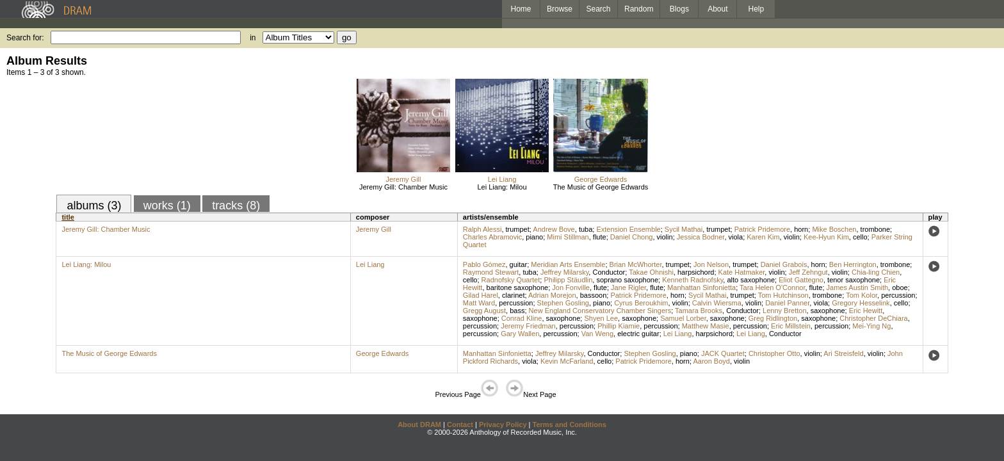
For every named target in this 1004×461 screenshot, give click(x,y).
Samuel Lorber (683, 318)
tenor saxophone (853, 280)
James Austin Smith (858, 287)
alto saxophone (751, 280)
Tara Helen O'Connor (772, 287)
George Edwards (601, 179)
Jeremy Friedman (528, 326)
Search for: (25, 37)
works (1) (167, 205)
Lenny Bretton (785, 310)
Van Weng (597, 333)
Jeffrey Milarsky (564, 272)
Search (599, 8)
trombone (875, 229)
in (252, 37)
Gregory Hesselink (860, 303)
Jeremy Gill (403, 179)
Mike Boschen (834, 229)
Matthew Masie (705, 326)
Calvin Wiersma (716, 303)
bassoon (593, 295)
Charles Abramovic (492, 237)
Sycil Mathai (683, 229)
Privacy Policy (503, 424)
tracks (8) (236, 205)
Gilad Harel (480, 295)
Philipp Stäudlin (568, 280)
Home (520, 8)
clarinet (513, 295)
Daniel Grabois (784, 264)
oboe (899, 287)
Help (757, 8)
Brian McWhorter (636, 264)
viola (736, 237)
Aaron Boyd (711, 361)
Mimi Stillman (567, 237)
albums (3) (94, 205)
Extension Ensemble (628, 229)
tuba (585, 229)
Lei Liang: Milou (501, 187)
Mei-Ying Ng (871, 326)
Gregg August (484, 310)
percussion (898, 295)
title (67, 217)
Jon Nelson (711, 264)
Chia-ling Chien (876, 272)
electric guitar (638, 333)
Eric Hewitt (866, 310)
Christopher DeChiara (873, 318)
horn (801, 229)
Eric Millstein (791, 326)
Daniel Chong (631, 237)
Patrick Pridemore (762, 229)
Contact (460, 424)
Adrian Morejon (552, 295)
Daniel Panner (787, 303)
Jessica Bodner (701, 237)
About (717, 8)
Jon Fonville (571, 287)
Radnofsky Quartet (511, 280)
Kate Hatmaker (741, 272)
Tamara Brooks (698, 310)
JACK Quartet (723, 353)
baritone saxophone (518, 287)
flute (599, 237)
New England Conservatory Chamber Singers (600, 310)
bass (517, 310)
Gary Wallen (520, 333)
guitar (519, 264)
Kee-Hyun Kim (826, 237)
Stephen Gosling (563, 303)
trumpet (518, 229)
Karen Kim (763, 237)
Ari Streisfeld (843, 353)
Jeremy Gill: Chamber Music (403, 187)
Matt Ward (479, 303)
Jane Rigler (628, 287)
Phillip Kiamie (618, 326)
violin (665, 237)
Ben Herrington (853, 264)
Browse (559, 8)
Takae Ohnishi (651, 272)
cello (860, 237)
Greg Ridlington (773, 318)
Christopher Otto (774, 353)
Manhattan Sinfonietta (701, 287)
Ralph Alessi (482, 229)
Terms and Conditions (569, 424)
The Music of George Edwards (601, 187)
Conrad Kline (521, 318)
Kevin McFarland (567, 361)
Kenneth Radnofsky (692, 280)
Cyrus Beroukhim (641, 303)
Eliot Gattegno (801, 280)
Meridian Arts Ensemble (568, 264)
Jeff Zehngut (808, 272)
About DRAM (419, 424)
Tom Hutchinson (783, 295)
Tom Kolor (861, 295)
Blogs (679, 8)
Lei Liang (502, 179)
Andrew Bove (553, 229)
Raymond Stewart (491, 272)
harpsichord (695, 272)
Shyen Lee (601, 318)
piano (534, 237)
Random (638, 8)
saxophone (828, 310)
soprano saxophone (627, 280)
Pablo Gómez (484, 264)
